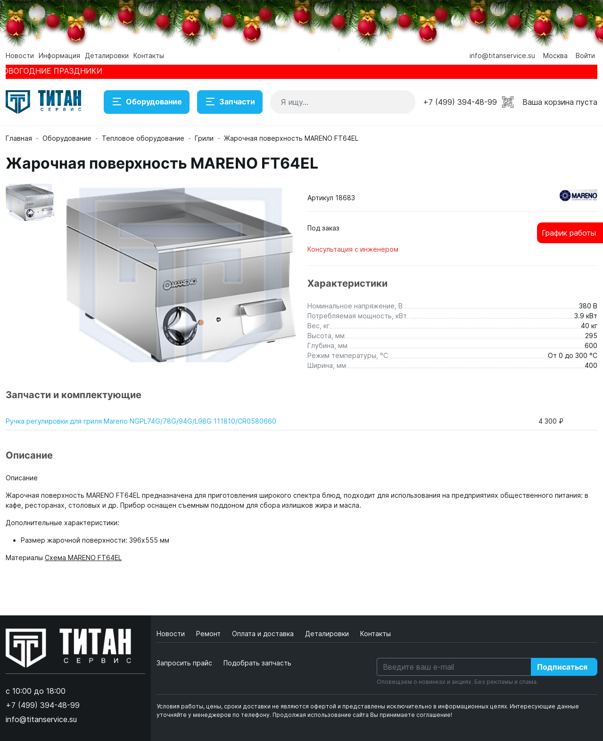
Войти (585, 55)
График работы (569, 233)
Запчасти (230, 102)
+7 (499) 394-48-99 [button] (460, 102)
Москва (555, 55)
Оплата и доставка (264, 634)
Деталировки (107, 55)
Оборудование (146, 102)
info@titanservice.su (502, 55)
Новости (20, 55)
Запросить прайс (184, 663)
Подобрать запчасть (257, 663)
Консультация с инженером (352, 249)
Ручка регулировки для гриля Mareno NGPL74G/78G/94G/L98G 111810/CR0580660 (141, 421)
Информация (59, 55)
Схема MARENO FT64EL (83, 558)
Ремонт (209, 634)
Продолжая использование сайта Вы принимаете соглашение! (362, 714)
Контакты (148, 55)
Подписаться (562, 667)
